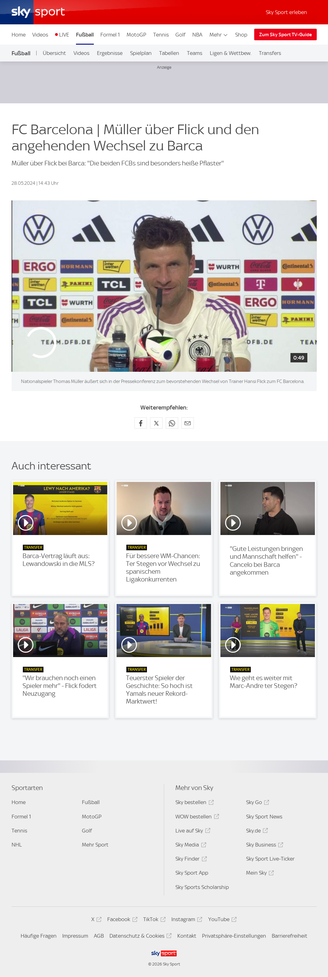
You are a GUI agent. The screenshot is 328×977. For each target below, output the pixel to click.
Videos (40, 35)
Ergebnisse (110, 53)
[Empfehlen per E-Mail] (187, 423)
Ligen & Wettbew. (230, 53)
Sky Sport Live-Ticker (270, 859)
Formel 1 (110, 35)
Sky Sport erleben (286, 12)
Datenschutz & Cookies (139, 937)
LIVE (64, 35)
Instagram (185, 920)
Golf (180, 35)
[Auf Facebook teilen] (140, 423)
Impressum (75, 936)
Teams (194, 53)
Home (19, 35)
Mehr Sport (95, 845)
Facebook (121, 920)
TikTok (153, 920)
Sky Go (256, 803)
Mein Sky (259, 874)
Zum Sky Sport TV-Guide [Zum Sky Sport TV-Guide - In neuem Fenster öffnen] (285, 34)
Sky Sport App (191, 873)
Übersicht (54, 53)
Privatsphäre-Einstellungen (234, 936)
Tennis (161, 35)
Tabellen (169, 53)
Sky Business (263, 846)
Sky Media (189, 846)
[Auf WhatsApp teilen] (172, 423)
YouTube (221, 920)
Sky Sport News (264, 816)
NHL (17, 845)
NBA (197, 35)
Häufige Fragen (39, 936)
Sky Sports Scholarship (202, 887)
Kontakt (186, 936)
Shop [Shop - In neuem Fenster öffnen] (241, 35)
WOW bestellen (196, 817)
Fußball (85, 35)
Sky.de (256, 831)
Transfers (270, 53)
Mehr (219, 35)
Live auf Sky (191, 831)
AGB (99, 936)
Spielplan (141, 53)
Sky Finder (190, 860)
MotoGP (136, 35)
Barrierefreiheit (289, 936)
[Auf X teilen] (156, 423)
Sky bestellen (193, 803)
